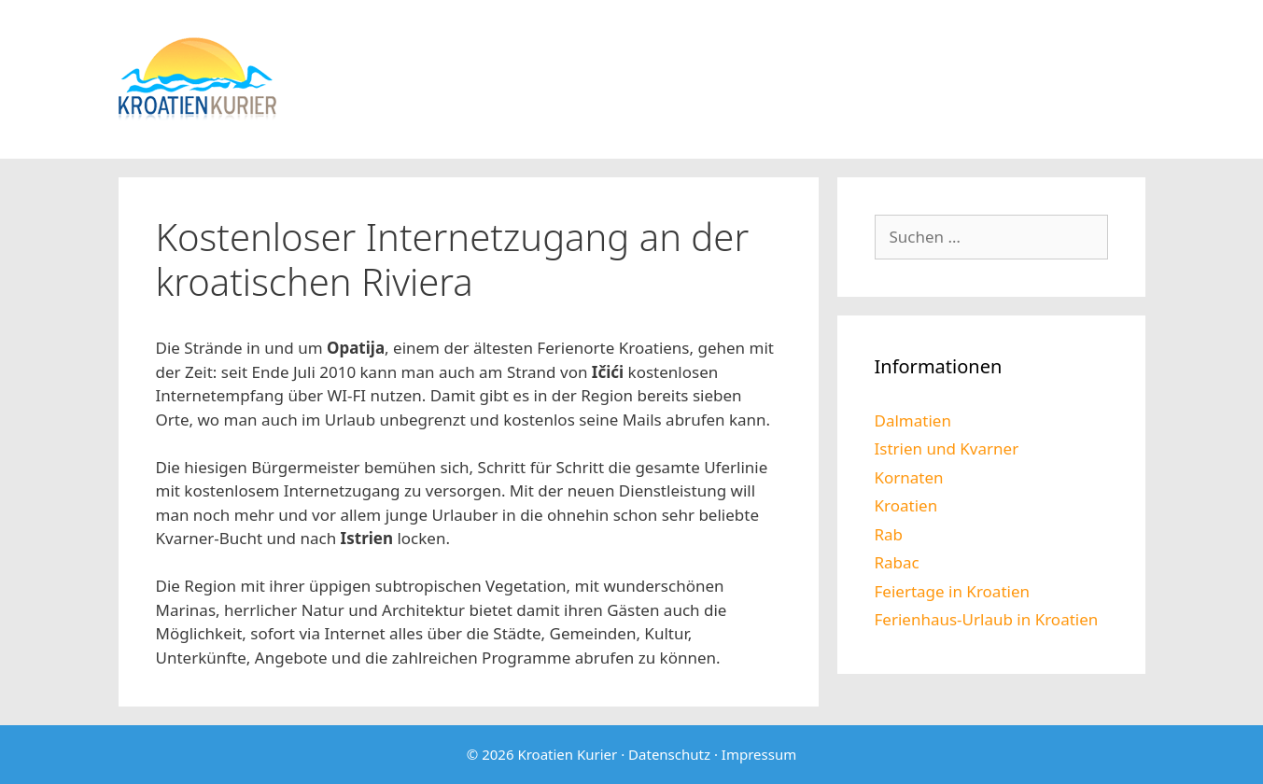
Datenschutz (669, 754)
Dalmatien (913, 420)
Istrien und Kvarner (947, 448)
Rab (889, 534)
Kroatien (906, 505)
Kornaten (909, 477)
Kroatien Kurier (567, 754)
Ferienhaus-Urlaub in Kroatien (987, 619)
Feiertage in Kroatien (953, 591)
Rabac (897, 562)
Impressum (759, 754)
